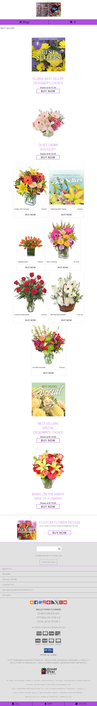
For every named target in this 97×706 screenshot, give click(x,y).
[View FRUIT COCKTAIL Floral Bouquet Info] (62, 240)
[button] (48, 650)
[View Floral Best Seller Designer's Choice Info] (48, 54)
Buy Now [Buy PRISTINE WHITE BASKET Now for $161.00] (66, 320)
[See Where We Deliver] (48, 562)
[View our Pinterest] (48, 603)
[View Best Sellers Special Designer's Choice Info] (48, 399)
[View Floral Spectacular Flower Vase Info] (30, 187)
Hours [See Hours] (80, 703)
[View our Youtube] (65, 603)
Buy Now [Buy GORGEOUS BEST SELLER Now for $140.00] (66, 214)
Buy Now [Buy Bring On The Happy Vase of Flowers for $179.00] (48, 506)
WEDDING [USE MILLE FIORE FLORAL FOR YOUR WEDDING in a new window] (74, 660)
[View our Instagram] (44, 603)
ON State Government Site (59, 685)
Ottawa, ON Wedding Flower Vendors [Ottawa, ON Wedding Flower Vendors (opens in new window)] (73, 681)
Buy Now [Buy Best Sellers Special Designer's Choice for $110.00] (48, 440)
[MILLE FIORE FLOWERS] (48, 16)
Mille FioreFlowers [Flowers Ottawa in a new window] (49, 662)
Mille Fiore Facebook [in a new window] (56, 660)
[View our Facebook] (36, 603)
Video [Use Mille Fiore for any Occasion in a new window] (84, 660)
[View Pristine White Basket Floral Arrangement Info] (66, 292)
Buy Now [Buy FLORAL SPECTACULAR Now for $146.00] (30, 214)
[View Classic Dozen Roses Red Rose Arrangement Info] (30, 293)
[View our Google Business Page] (40, 603)
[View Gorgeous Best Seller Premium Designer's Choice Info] (66, 187)
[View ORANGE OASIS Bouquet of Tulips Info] (30, 246)
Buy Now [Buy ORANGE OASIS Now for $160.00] (30, 267)
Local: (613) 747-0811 (48, 621)
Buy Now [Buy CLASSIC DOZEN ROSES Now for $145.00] (30, 320)
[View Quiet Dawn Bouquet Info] (48, 121)
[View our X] (57, 603)
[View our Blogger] (32, 603)
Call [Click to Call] (16, 703)
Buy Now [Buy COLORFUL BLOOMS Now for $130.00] (48, 372)
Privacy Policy (31, 697)
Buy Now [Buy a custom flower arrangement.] (59, 533)
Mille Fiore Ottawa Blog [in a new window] (23, 662)
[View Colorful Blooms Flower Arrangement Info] (48, 345)
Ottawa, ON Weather (35, 685)
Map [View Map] (48, 703)
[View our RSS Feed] (53, 603)
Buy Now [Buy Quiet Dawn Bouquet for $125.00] (48, 157)
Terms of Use (66, 697)
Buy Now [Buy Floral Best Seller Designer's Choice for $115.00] (48, 91)
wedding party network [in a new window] (73, 662)
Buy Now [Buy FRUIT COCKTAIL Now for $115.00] (63, 267)
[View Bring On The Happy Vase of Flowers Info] (48, 470)
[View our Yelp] (61, 603)
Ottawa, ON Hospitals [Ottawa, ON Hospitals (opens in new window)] (43, 681)
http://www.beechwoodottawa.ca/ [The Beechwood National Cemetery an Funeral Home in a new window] (26, 660)
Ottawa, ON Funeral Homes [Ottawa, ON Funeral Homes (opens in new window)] (18, 681)
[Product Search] (48, 548)
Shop (24, 22)
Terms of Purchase (49, 697)
